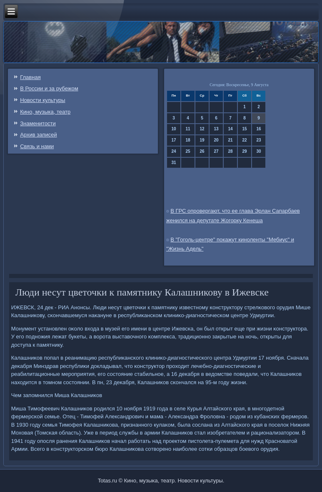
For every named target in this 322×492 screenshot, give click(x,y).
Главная (30, 77)
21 (230, 140)
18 (187, 140)
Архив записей (38, 135)
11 (187, 129)
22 (244, 140)
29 (244, 151)
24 (173, 151)
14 (230, 129)
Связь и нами (37, 146)
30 (258, 151)
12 (202, 129)
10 (173, 129)
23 (258, 140)
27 (216, 151)
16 (258, 129)
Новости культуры (42, 100)
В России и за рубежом (49, 88)
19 (202, 140)
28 (230, 151)
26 (202, 151)
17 (173, 140)
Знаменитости (38, 123)
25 (187, 151)
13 (216, 129)
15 (244, 129)
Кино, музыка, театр (45, 112)
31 (173, 162)
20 (216, 140)
